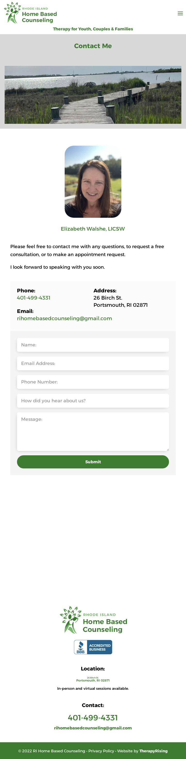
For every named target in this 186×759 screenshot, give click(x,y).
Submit (93, 461)
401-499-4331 (33, 298)
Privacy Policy (101, 750)
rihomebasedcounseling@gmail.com (64, 318)
